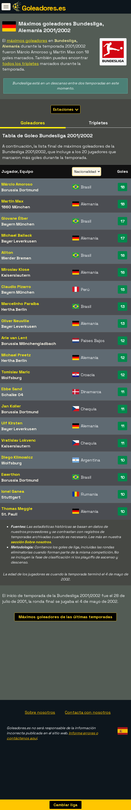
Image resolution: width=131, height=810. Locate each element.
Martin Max (12, 201)
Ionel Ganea (12, 491)
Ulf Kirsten (11, 423)
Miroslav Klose (15, 269)
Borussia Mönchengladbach (28, 343)
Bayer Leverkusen (18, 241)
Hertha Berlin (14, 309)
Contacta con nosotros (88, 726)
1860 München (15, 206)
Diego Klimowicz (17, 457)
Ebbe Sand (11, 388)
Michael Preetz (16, 354)
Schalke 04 (12, 394)
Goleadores (33, 123)
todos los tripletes (20, 63)
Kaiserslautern (15, 275)
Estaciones (66, 109)
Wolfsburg (11, 377)
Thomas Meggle (16, 508)
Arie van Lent (14, 337)
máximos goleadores (27, 40)
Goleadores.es (44, 8)
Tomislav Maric (15, 371)
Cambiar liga (66, 804)
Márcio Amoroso (16, 184)
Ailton (7, 252)
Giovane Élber (14, 218)
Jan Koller (11, 406)
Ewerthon (10, 474)
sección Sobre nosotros (31, 542)
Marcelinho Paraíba (20, 303)
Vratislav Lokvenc (18, 440)
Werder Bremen (16, 258)
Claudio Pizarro (16, 286)
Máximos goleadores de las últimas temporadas (66, 616)
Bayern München (17, 224)
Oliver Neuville (15, 320)
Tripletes (98, 123)
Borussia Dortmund (20, 189)
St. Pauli (9, 514)
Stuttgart (11, 497)
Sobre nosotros (40, 726)
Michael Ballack (16, 235)
